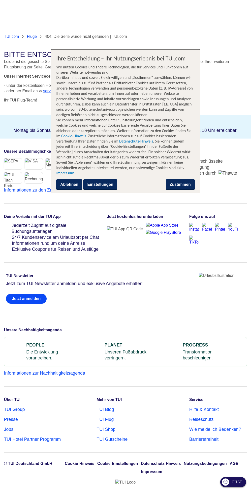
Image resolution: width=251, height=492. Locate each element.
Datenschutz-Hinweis (136, 141)
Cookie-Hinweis (73, 136)
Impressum (65, 173)
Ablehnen (69, 184)
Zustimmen (180, 184)
